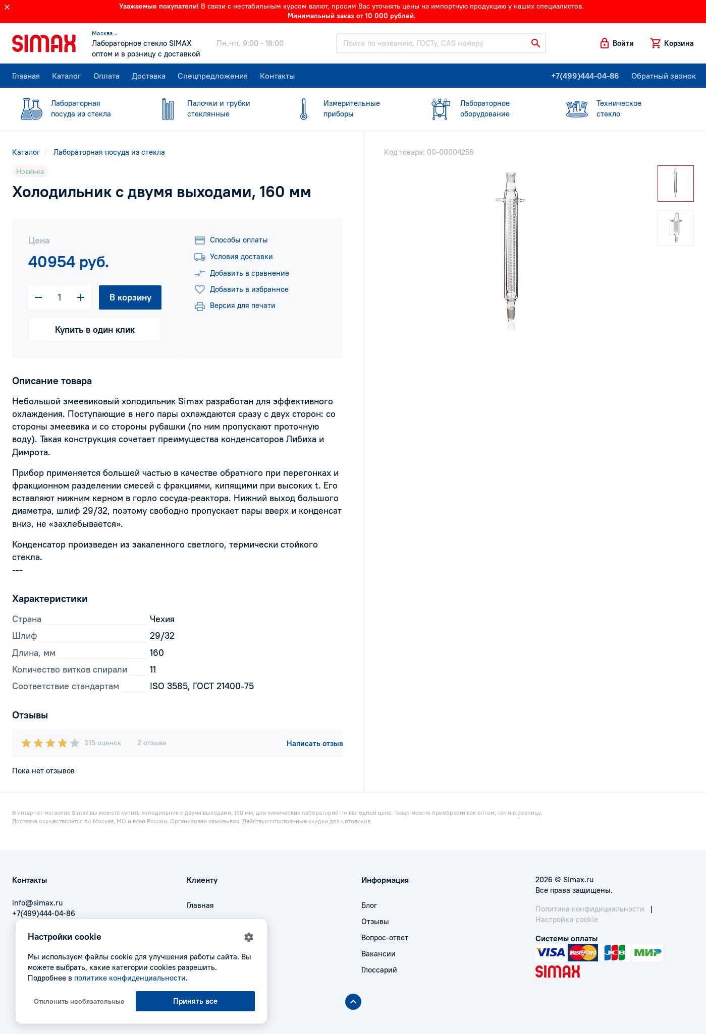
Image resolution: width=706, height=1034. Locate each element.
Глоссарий (379, 970)
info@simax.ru (37, 902)
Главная (26, 76)
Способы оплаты (231, 240)
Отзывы (375, 921)
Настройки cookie (566, 919)
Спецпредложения (213, 76)
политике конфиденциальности (130, 978)
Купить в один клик (95, 329)
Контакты (277, 76)
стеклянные (210, 108)
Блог (369, 905)
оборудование (483, 108)
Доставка (149, 76)
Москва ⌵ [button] (105, 33)
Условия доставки (233, 257)
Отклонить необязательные (79, 1001)
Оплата (106, 76)
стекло (620, 108)
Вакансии (378, 953)
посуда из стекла (74, 108)
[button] (616, 43)
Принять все (195, 1001)
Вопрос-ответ (384, 937)
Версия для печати (235, 306)
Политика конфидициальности (589, 909)
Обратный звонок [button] (663, 76)
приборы (347, 108)
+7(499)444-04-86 (585, 76)
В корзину (130, 297)
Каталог (66, 76)
